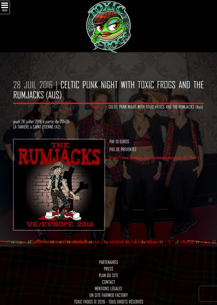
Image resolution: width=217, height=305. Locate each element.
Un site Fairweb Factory (108, 295)
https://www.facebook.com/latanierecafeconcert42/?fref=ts (155, 157)
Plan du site (108, 275)
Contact (108, 282)
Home (95, 107)
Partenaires (108, 262)
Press (108, 269)
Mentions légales (108, 288)
